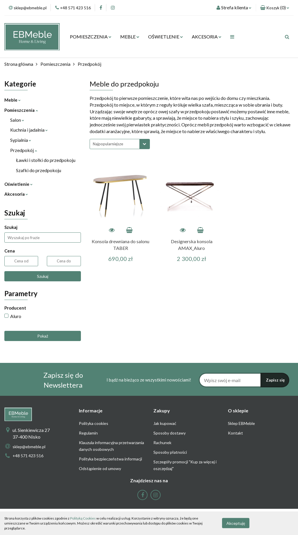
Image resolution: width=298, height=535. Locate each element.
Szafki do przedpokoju (38, 170)
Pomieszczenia (21, 110)
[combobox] (120, 144)
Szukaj (42, 276)
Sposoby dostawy (169, 432)
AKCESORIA (206, 36)
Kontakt (235, 432)
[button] (275, 7)
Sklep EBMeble (241, 423)
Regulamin (88, 432)
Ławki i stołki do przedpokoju (45, 160)
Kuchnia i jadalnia (29, 130)
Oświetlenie (18, 184)
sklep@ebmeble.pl (29, 446)
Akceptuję (235, 523)
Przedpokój (23, 150)
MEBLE (129, 36)
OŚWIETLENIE (165, 36)
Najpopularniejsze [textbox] (108, 144)
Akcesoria (16, 194)
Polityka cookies (93, 423)
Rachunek (162, 442)
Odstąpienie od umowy (100, 468)
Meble (12, 100)
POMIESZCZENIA (90, 36)
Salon (17, 120)
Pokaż (42, 335)
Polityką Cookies (83, 518)
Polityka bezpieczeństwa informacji (110, 458)
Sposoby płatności (170, 452)
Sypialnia (20, 140)
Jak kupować (164, 423)
